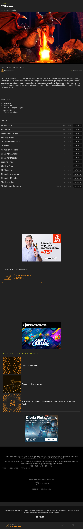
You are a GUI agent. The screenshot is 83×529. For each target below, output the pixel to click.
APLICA (78, 125)
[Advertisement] (41, 214)
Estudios (5, 3)
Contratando (77, 71)
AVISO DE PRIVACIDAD (22, 468)
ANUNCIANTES (7, 468)
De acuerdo (41, 517)
